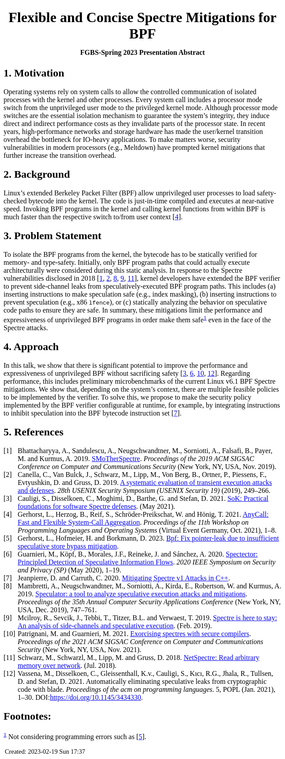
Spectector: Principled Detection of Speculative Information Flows (138, 558)
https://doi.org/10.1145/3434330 (95, 697)
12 (211, 373)
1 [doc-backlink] (205, 317)
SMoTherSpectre (116, 458)
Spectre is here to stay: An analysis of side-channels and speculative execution (147, 621)
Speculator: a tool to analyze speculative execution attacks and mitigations (140, 594)
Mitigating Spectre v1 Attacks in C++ (175, 578)
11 (131, 278)
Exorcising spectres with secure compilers (189, 633)
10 (200, 373)
